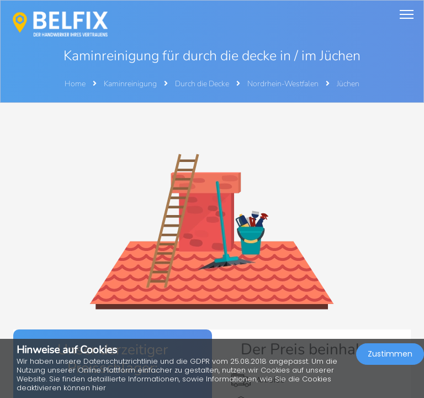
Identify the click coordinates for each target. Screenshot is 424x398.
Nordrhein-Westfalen (283, 83)
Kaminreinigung (131, 83)
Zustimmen (390, 353)
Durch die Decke (203, 83)
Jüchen (348, 83)
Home (75, 83)
